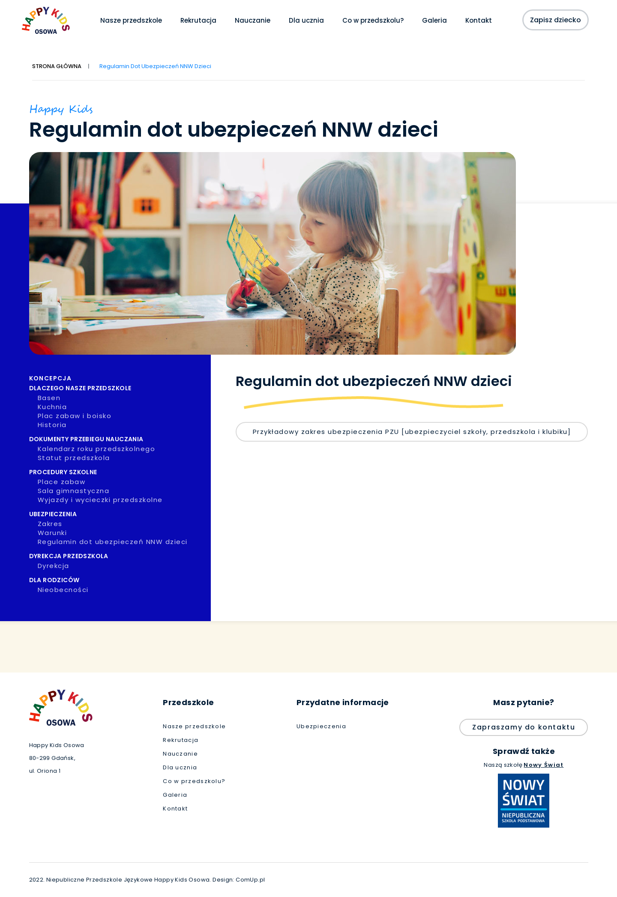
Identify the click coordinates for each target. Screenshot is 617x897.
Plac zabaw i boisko (121, 416)
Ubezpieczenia (321, 726)
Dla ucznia (306, 20)
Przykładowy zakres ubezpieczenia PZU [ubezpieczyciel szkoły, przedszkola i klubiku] (412, 431)
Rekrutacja (198, 20)
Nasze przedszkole (131, 20)
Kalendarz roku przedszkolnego (121, 449)
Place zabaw (121, 481)
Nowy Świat (543, 765)
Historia (121, 425)
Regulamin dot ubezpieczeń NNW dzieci (121, 541)
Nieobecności (121, 589)
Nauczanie (252, 20)
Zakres (121, 523)
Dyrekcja (121, 565)
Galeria (434, 20)
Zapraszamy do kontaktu (523, 727)
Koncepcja (117, 378)
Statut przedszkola (121, 457)
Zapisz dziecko (555, 20)
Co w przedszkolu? (373, 20)
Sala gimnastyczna (121, 490)
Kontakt (478, 20)
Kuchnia (121, 407)
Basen (121, 398)
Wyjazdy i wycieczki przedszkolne (121, 499)
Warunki (121, 532)
